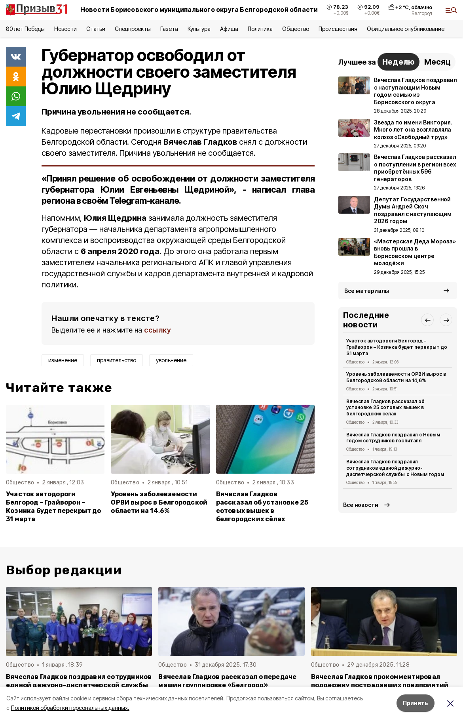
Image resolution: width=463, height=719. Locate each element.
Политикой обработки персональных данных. (70, 707)
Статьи (95, 28)
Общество (295, 28)
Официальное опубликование (405, 28)
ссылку (157, 330)
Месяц (437, 62)
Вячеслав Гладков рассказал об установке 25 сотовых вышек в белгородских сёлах (262, 506)
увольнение (171, 360)
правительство (116, 360)
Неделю (398, 62)
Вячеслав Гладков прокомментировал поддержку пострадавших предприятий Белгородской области (380, 685)
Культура (199, 28)
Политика (260, 28)
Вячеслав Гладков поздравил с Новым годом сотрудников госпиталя (393, 438)
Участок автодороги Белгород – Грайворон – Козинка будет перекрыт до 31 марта (53, 506)
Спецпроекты (133, 28)
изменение (62, 360)
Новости (65, 28)
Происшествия (338, 28)
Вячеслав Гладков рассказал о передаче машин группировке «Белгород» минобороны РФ (227, 685)
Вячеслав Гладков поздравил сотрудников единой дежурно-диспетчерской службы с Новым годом (395, 468)
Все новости (360, 504)
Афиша (229, 28)
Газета (169, 28)
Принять (415, 703)
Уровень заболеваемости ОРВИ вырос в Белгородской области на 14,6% (159, 502)
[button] (427, 320)
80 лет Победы (25, 28)
